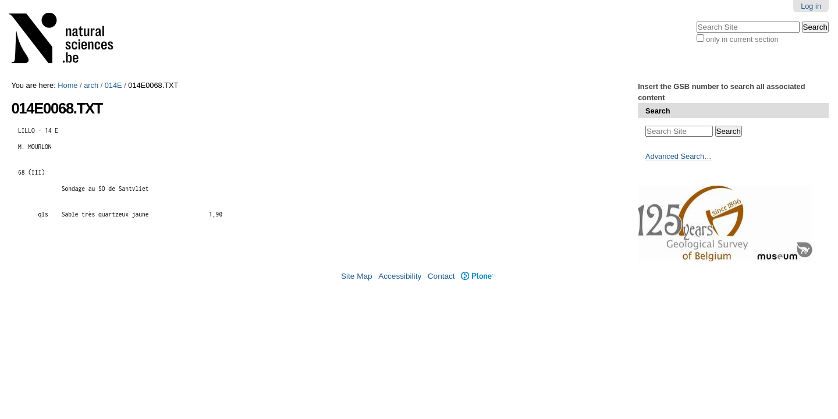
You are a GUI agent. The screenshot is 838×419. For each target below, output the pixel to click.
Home (67, 85)
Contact (441, 276)
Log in (811, 6)
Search (657, 110)
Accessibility (399, 276)
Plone (477, 276)
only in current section (742, 39)
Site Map (356, 276)
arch (91, 85)
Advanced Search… (678, 156)
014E (113, 85)
